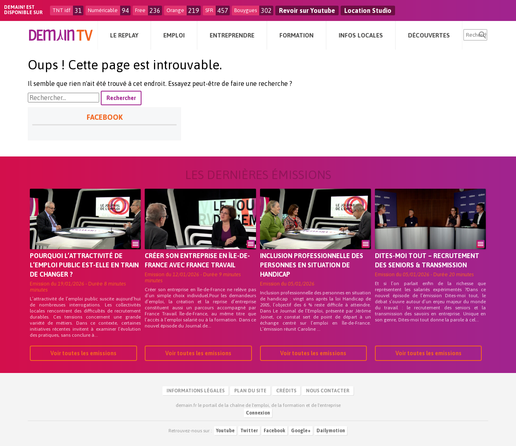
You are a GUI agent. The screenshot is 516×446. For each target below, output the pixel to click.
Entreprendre (232, 35)
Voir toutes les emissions (83, 353)
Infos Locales (361, 35)
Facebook (274, 430)
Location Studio (367, 10)
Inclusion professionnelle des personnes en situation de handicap (311, 265)
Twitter (249, 430)
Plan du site (250, 391)
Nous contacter (328, 391)
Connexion (258, 413)
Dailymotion (330, 430)
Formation (296, 35)
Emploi (174, 35)
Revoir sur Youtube (307, 10)
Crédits (286, 391)
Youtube (225, 430)
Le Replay (124, 35)
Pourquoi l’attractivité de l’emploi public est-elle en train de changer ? (84, 265)
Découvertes (429, 35)
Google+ (301, 430)
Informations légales (195, 391)
